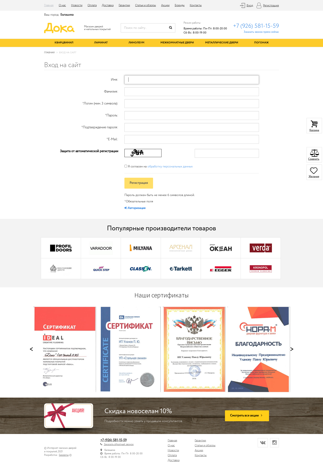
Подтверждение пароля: (99, 127)
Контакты (196, 5)
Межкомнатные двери (177, 43)
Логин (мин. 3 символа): (100, 103)
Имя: (114, 79)
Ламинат (101, 43)
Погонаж (261, 43)
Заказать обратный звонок (119, 444)
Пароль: (111, 115)
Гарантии (124, 5)
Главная (49, 5)
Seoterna (64, 455)
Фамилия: (111, 91)
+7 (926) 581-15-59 (256, 26)
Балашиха (67, 15)
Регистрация (271, 5)
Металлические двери (221, 43)
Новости (76, 5)
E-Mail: (112, 139)
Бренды (180, 5)
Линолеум (136, 43)
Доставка (108, 5)
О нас (62, 5)
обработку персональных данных (170, 166)
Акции (165, 5)
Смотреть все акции (247, 415)
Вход (250, 5)
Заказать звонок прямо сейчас (261, 32)
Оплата (92, 5)
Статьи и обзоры (145, 5)
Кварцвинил (64, 43)
